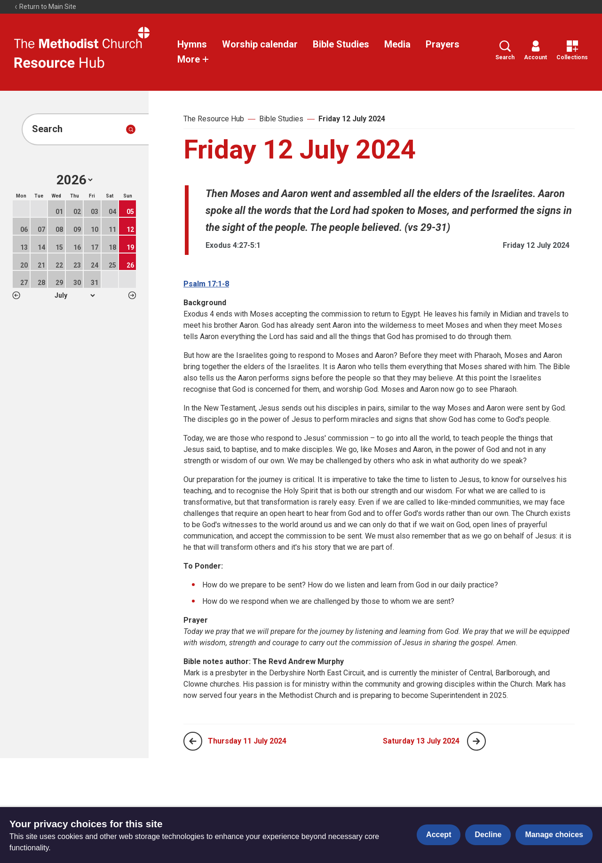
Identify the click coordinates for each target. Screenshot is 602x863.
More (193, 59)
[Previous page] (192, 741)
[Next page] (476, 741)
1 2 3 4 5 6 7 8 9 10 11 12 (74, 295)
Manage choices (554, 835)
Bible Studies (341, 44)
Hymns (192, 44)
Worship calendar (260, 44)
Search (505, 50)
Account (535, 50)
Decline (488, 835)
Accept (438, 835)
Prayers (442, 44)
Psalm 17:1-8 (206, 283)
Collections (572, 50)
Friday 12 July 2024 (351, 118)
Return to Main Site (45, 6)
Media (397, 44)
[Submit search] (130, 129)
